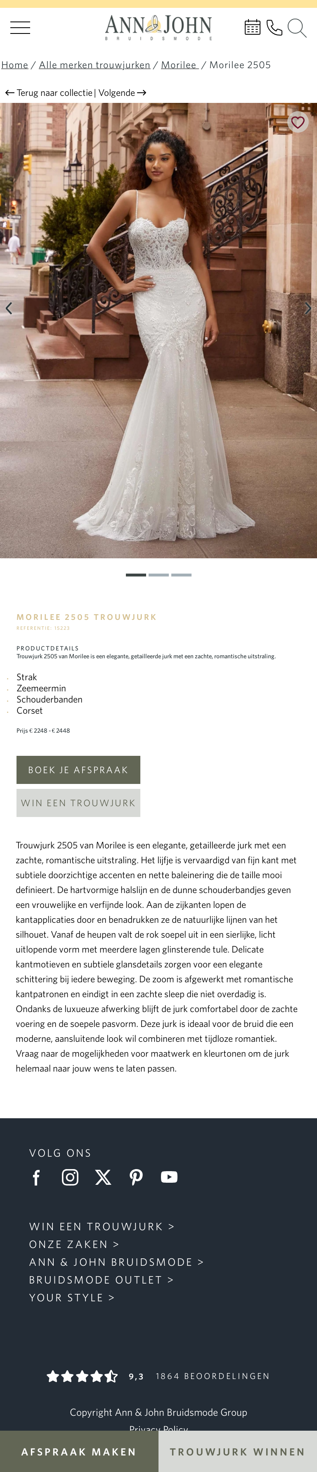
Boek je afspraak (78, 769)
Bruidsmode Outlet (96, 1279)
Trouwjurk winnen (238, 1452)
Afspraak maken (79, 1452)
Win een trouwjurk (78, 802)
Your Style (66, 1297)
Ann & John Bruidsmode (111, 1261)
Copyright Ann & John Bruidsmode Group (158, 1412)
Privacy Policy (158, 1429)
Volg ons (60, 1152)
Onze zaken (69, 1244)
